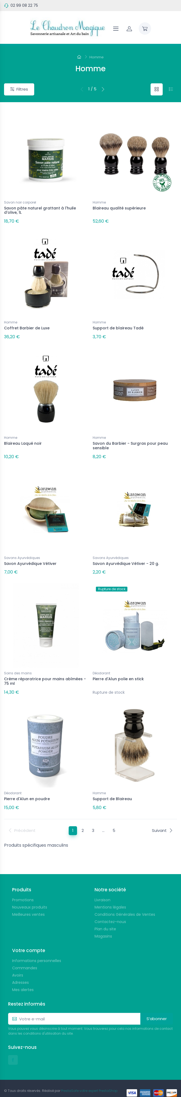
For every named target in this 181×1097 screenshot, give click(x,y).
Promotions (23, 890)
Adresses (20, 973)
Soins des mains (18, 667)
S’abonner (157, 1009)
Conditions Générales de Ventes (125, 905)
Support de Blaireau (112, 791)
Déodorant (101, 667)
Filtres (19, 89)
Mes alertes (23, 980)
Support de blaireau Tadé (118, 326)
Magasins (103, 927)
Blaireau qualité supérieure (119, 208)
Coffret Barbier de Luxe (27, 326)
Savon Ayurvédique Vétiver (30, 559)
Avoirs (17, 966)
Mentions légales (110, 898)
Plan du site (105, 920)
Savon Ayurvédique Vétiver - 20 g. (126, 559)
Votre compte (28, 941)
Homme (99, 202)
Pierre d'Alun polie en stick (118, 672)
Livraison (102, 890)
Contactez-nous (110, 912)
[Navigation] (116, 28)
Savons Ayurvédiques (22, 553)
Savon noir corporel (20, 202)
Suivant (162, 821)
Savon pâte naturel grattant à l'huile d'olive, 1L (40, 210)
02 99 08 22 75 (24, 5)
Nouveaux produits (29, 898)
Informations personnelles (36, 951)
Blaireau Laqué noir (23, 440)
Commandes (24, 958)
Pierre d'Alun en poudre (27, 791)
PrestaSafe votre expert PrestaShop (89, 1081)
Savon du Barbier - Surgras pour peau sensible (130, 443)
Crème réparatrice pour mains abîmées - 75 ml (45, 675)
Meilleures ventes (28, 905)
